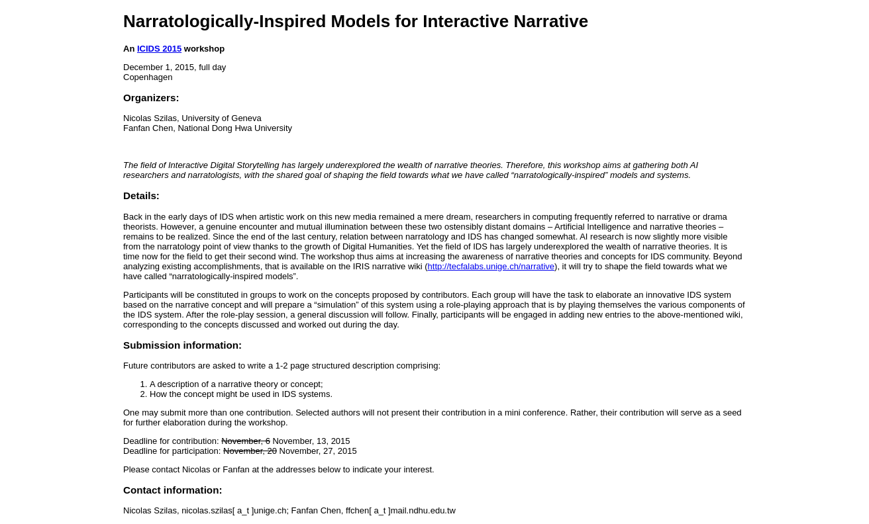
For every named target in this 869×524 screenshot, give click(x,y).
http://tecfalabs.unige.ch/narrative (491, 266)
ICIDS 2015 (159, 49)
